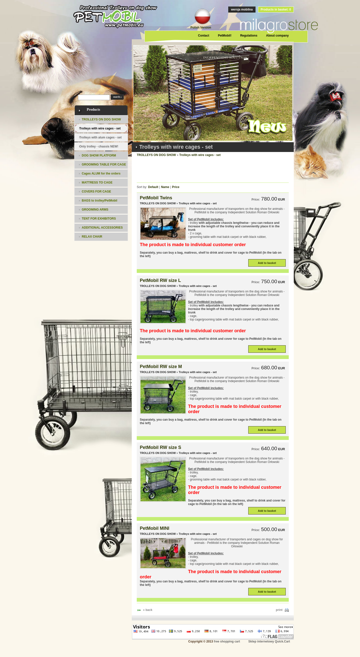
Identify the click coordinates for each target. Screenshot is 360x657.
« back (147, 610)
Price (175, 187)
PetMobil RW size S (160, 447)
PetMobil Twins (156, 197)
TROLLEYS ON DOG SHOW (156, 155)
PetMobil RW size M (161, 366)
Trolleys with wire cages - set (199, 155)
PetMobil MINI (154, 528)
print (279, 610)
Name (165, 187)
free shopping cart (227, 641)
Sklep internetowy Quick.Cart (269, 641)
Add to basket (267, 262)
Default (153, 187)
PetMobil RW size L (160, 280)
